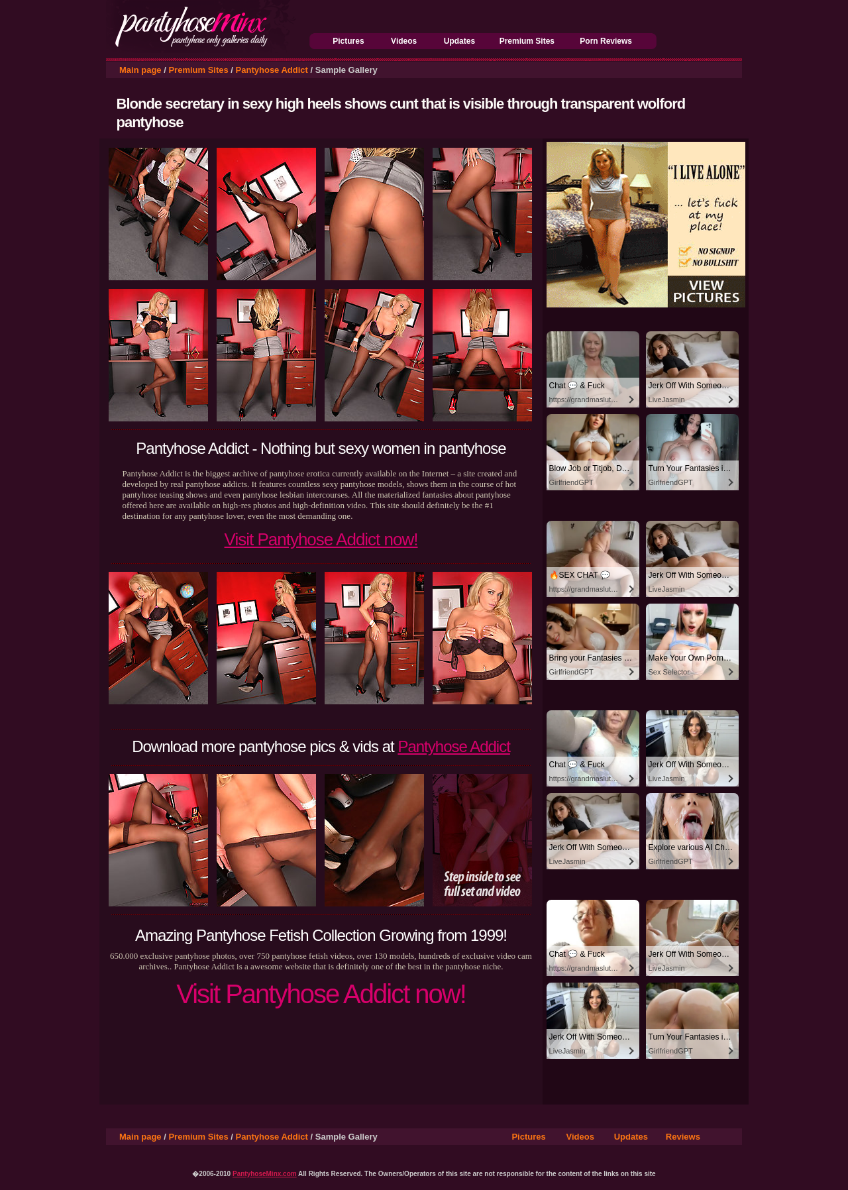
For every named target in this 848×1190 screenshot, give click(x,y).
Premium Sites (527, 41)
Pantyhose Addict (272, 70)
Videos (404, 41)
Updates (459, 41)
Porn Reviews (606, 41)
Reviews (683, 1137)
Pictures (348, 41)
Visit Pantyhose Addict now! (321, 539)
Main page (140, 70)
